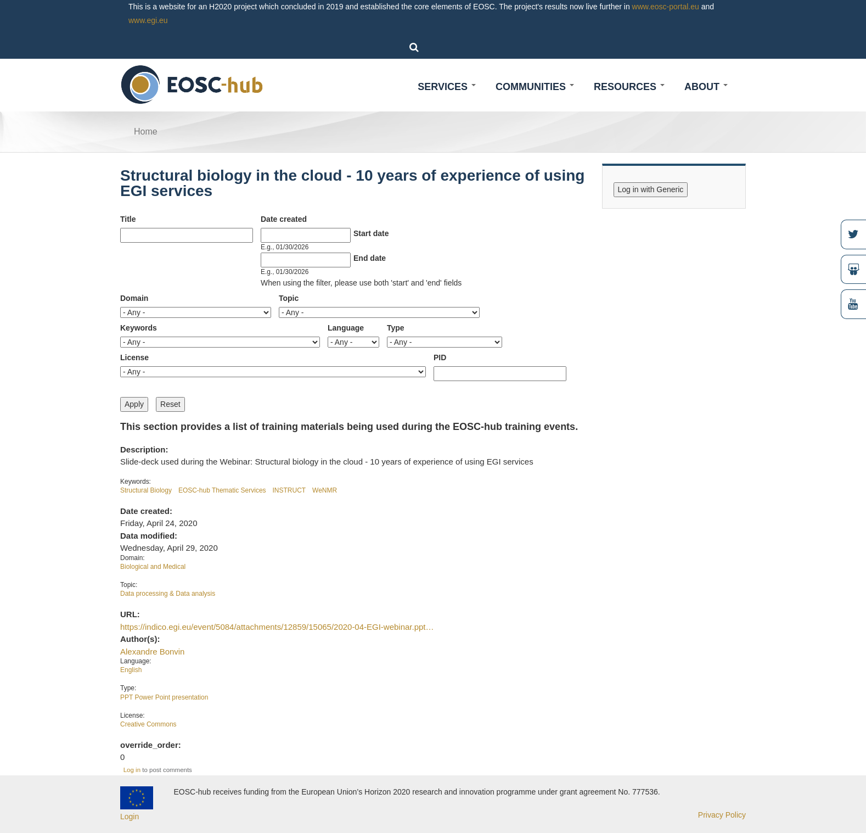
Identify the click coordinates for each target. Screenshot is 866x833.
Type (395, 327)
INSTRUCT (289, 490)
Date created (284, 219)
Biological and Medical (152, 567)
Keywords (138, 327)
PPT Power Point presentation (164, 697)
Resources (629, 86)
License (134, 357)
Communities (535, 86)
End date (369, 258)
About (706, 86)
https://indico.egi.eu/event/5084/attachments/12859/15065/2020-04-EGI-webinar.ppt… (277, 626)
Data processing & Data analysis (167, 593)
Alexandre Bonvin (152, 651)
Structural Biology (146, 490)
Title (128, 219)
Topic (289, 298)
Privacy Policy (722, 814)
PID (440, 357)
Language (346, 327)
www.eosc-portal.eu (665, 6)
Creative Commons (148, 724)
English (131, 670)
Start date (371, 233)
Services (447, 86)
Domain (134, 298)
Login (129, 816)
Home (146, 131)
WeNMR (324, 490)
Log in (131, 770)
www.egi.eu (148, 20)
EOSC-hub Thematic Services (222, 490)
